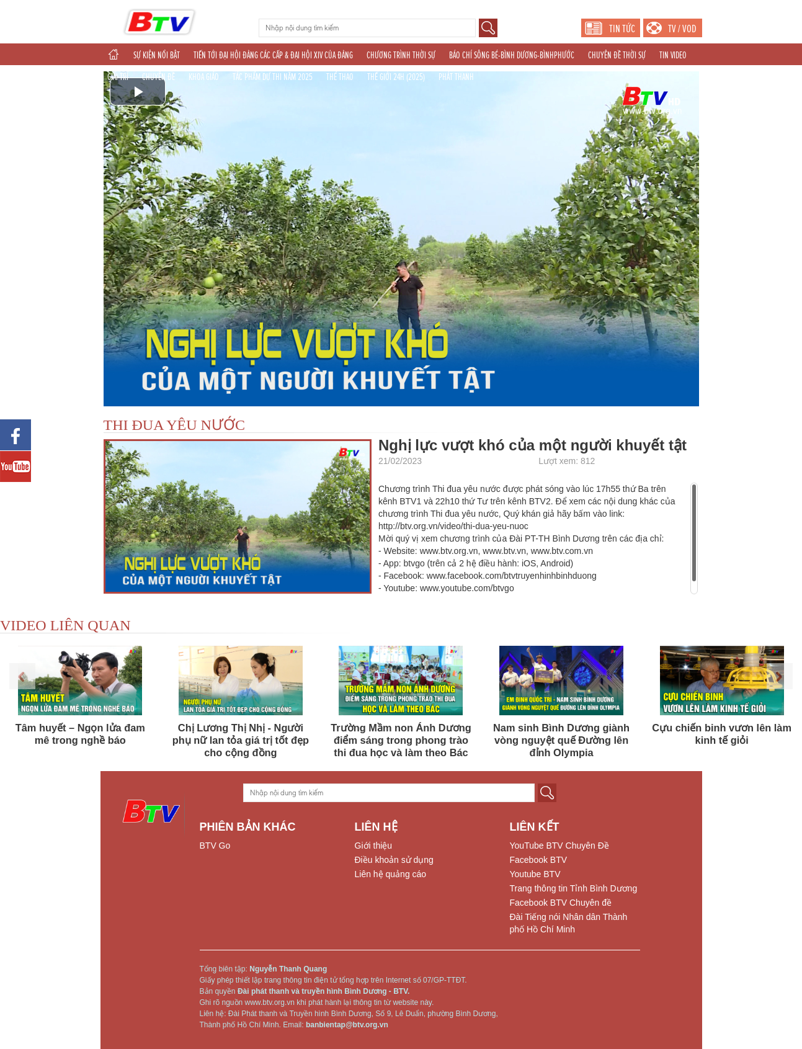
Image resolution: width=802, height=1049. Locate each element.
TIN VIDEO (673, 55)
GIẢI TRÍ (117, 77)
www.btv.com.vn (562, 551)
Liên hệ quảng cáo (391, 874)
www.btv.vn (504, 551)
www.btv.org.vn (449, 551)
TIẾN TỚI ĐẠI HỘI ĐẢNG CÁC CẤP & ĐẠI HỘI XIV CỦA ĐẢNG (273, 55)
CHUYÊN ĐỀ (158, 77)
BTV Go (215, 845)
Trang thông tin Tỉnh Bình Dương (574, 888)
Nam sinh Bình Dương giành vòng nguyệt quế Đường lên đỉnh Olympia (561, 740)
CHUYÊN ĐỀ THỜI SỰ (617, 55)
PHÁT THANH (456, 77)
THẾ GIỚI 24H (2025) (396, 77)
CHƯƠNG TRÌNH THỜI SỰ (401, 55)
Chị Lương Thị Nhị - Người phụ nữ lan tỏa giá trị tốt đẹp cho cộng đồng (240, 740)
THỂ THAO (340, 77)
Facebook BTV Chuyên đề (561, 903)
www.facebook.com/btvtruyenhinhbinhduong (512, 576)
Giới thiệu (374, 845)
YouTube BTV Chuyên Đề (559, 845)
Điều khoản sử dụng (394, 860)
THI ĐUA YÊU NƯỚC (174, 425)
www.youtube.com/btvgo (467, 588)
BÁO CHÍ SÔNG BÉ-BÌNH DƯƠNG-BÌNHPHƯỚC (511, 55)
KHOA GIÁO (204, 77)
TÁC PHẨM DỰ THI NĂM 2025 (273, 77)
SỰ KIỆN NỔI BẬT (156, 55)
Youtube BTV (535, 874)
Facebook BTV (539, 860)
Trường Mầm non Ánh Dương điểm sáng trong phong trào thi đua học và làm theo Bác (401, 740)
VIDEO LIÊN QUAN (65, 625)
